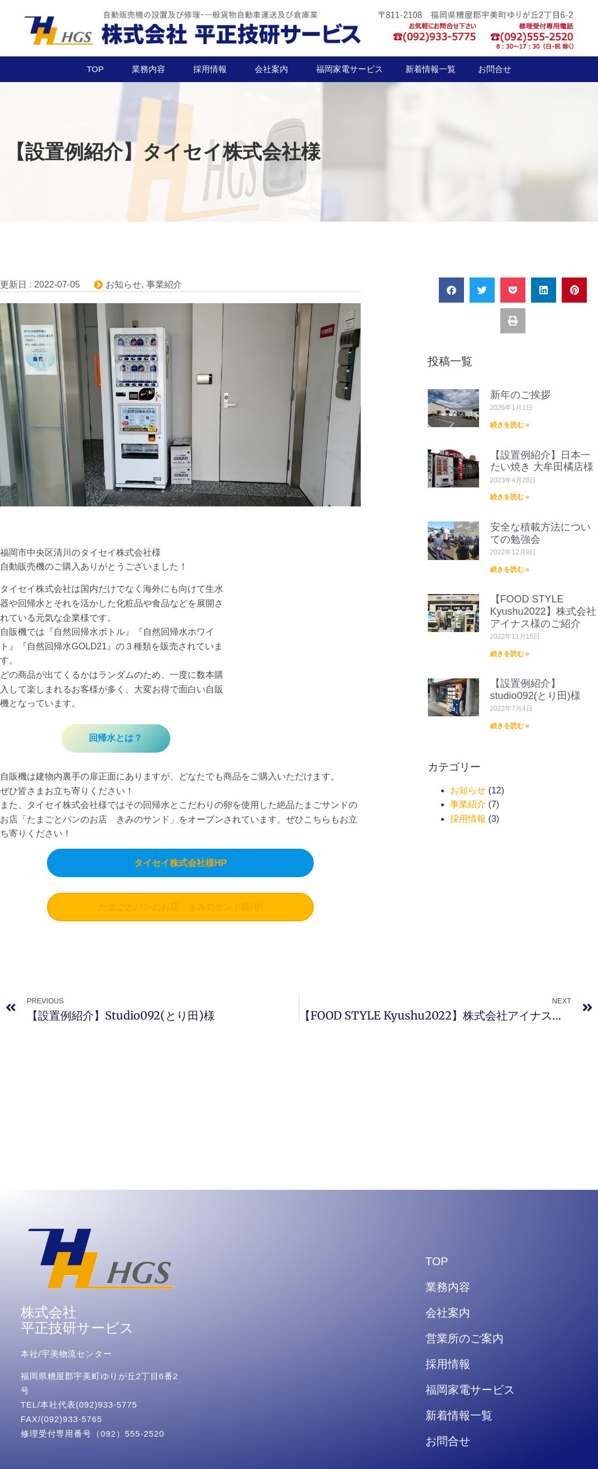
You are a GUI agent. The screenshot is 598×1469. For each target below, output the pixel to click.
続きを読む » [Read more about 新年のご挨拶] (509, 425)
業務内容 (151, 69)
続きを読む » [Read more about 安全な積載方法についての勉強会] (509, 569)
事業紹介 (164, 284)
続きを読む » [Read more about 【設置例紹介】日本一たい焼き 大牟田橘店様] (509, 497)
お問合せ (494, 69)
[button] (451, 290)
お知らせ (123, 284)
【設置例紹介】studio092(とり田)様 (535, 689)
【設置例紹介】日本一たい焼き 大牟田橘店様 (542, 461)
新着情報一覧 (430, 69)
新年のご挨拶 (520, 394)
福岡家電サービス (349, 69)
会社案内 (274, 69)
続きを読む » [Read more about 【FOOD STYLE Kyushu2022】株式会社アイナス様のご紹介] (509, 654)
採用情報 (212, 69)
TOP (98, 69)
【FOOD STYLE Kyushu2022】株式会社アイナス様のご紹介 (543, 611)
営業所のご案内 (464, 1338)
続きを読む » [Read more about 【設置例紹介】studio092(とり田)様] (509, 726)
